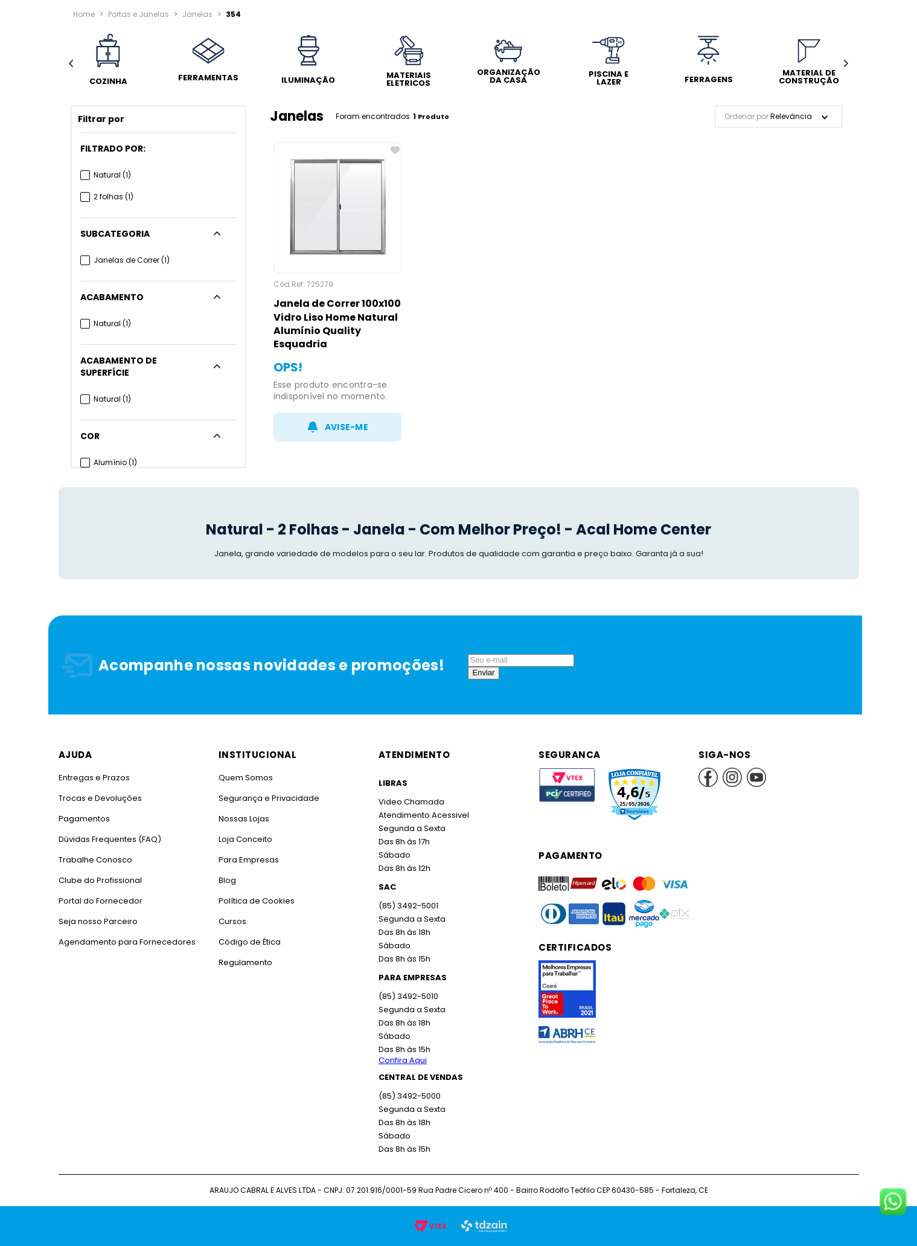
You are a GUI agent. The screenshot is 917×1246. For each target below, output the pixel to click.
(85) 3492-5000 (409, 1096)
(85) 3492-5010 (407, 996)
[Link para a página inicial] (84, 14)
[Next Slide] (846, 63)
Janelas (195, 14)
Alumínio (115, 450)
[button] (158, 149)
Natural (112, 175)
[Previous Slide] (71, 63)
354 (230, 14)
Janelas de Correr (131, 260)
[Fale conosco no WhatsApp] (893, 1202)
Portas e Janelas (138, 14)
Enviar (484, 672)
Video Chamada (411, 802)
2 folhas (113, 196)
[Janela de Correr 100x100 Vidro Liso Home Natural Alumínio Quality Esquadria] (338, 292)
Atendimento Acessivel (423, 815)
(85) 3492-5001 (407, 905)
